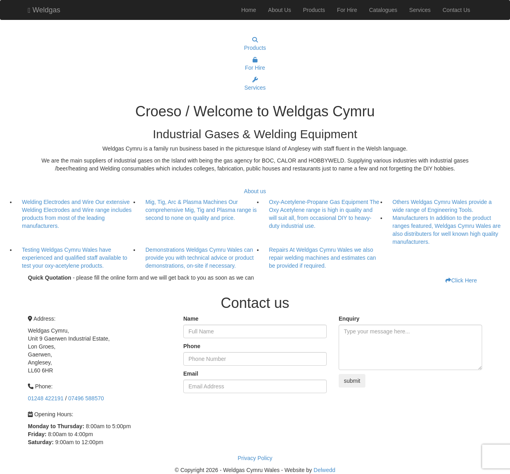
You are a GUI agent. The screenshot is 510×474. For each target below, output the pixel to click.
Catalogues (383, 10)
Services (420, 10)
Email (190, 373)
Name (190, 318)
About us (255, 191)
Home (248, 10)
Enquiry (349, 318)
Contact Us (456, 10)
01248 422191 (46, 398)
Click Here (461, 280)
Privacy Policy (254, 458)
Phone (191, 346)
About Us (279, 10)
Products (314, 10)
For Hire (347, 10)
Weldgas (44, 9)
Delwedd (324, 470)
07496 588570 (86, 398)
